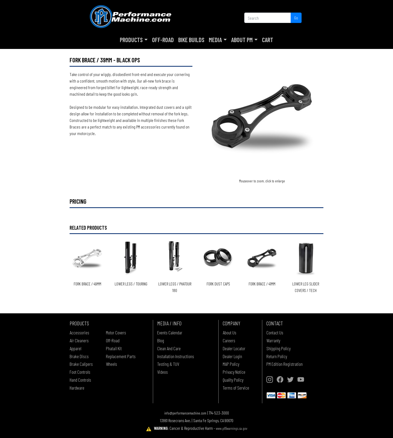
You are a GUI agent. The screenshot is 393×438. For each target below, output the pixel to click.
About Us (229, 332)
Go (296, 17)
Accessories (79, 332)
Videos (162, 372)
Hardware (77, 387)
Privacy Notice (234, 372)
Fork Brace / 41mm (262, 283)
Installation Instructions (175, 356)
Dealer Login (232, 356)
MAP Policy (231, 364)
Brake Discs (79, 356)
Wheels (111, 364)
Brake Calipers (81, 364)
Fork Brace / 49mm (87, 283)
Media (215, 39)
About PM (242, 39)
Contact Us (274, 332)
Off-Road (163, 39)
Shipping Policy (278, 348)
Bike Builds (191, 39)
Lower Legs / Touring (131, 283)
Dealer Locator (234, 348)
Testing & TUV (168, 364)
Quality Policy (233, 379)
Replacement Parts (121, 356)
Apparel (75, 348)
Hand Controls (80, 379)
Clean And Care (169, 348)
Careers (229, 340)
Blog (160, 340)
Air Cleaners (79, 340)
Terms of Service (236, 387)
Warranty (273, 340)
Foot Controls (80, 372)
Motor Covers (116, 332)
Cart (267, 39)
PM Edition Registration (284, 364)
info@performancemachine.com (185, 413)
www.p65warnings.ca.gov (231, 428)
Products (131, 39)
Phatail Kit (114, 348)
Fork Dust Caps (218, 283)
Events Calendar (169, 332)
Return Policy (276, 356)
